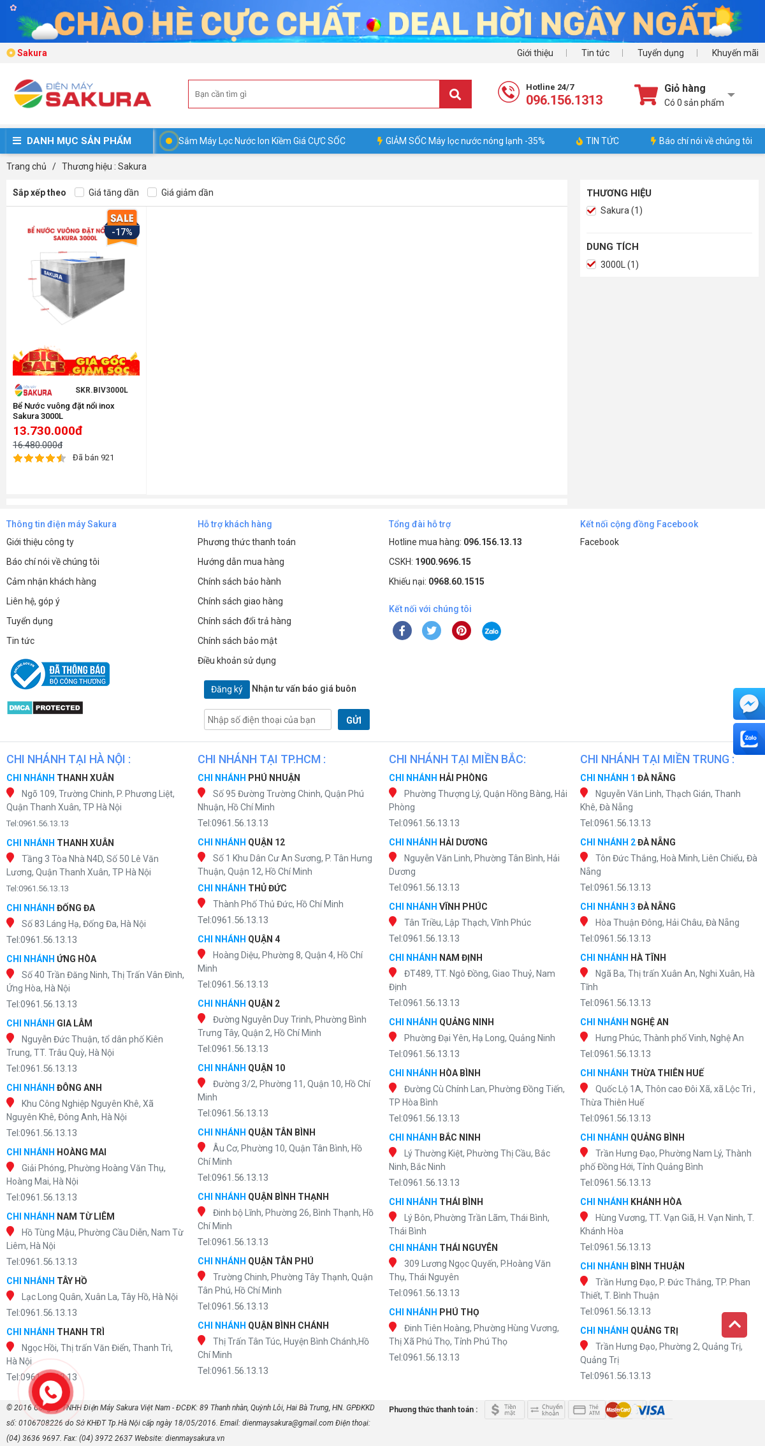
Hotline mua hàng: (455, 542)
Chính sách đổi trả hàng (244, 621)
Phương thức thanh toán (247, 542)
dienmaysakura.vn (194, 1438)
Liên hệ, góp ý (33, 601)
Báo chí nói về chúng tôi (701, 141)
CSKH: (430, 562)
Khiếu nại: (436, 581)
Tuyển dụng (661, 53)
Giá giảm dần (180, 193)
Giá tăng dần (107, 193)
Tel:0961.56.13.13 (37, 823)
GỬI (353, 720)
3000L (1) (612, 265)
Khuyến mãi (735, 53)
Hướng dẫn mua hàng (241, 562)
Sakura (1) (614, 210)
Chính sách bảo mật (237, 641)
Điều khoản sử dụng (237, 660)
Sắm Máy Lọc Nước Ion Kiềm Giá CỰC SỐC (262, 141)
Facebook (599, 542)
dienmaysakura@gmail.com (287, 1423)
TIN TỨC (597, 141)
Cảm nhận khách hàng (51, 581)
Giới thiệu (535, 53)
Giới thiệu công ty (40, 542)
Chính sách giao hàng (240, 601)
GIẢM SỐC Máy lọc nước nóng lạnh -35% (461, 141)
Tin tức (595, 53)
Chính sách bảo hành (239, 581)
